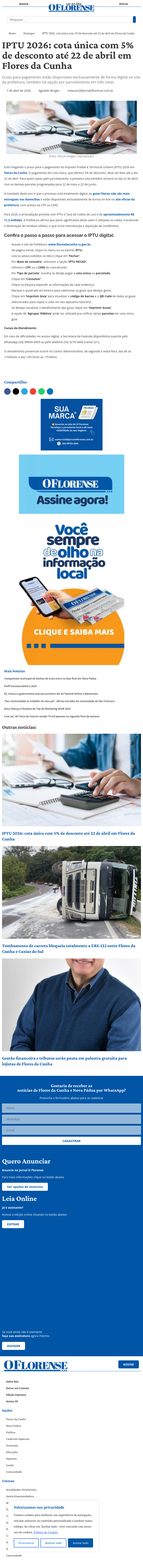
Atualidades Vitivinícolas (21, 1490)
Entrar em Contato (17, 1388)
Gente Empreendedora (20, 1496)
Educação (12, 1452)
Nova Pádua (13, 1426)
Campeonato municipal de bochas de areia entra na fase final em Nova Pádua (50, 678)
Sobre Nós (12, 1381)
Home (12, 33)
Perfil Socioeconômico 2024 (20, 686)
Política (10, 1432)
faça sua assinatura (16, 1336)
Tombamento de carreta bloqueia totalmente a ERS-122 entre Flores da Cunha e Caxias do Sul (68, 948)
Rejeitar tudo (53, 1543)
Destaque (29, 33)
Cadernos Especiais (18, 1439)
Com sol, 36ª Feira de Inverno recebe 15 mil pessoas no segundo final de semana (51, 716)
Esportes (11, 1458)
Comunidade (14, 1472)
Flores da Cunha (15, 173)
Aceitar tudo (80, 1543)
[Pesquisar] (134, 19)
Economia (12, 1445)
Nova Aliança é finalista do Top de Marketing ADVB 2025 (37, 709)
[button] (7, 391)
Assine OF (12, 1401)
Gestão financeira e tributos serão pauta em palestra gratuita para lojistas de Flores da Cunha (64, 1060)
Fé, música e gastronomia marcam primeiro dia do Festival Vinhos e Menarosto (51, 694)
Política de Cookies (46, 1532)
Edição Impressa (16, 1395)
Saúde (10, 1465)
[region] (53, 1526)
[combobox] (69, 19)
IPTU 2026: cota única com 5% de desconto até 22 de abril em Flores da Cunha (68, 836)
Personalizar (26, 1543)
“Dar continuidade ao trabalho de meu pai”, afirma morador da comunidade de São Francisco (59, 701)
